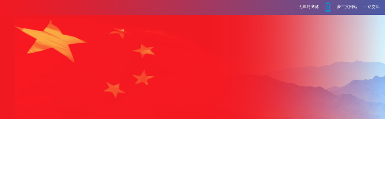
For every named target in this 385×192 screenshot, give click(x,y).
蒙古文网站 (347, 7)
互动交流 (372, 7)
